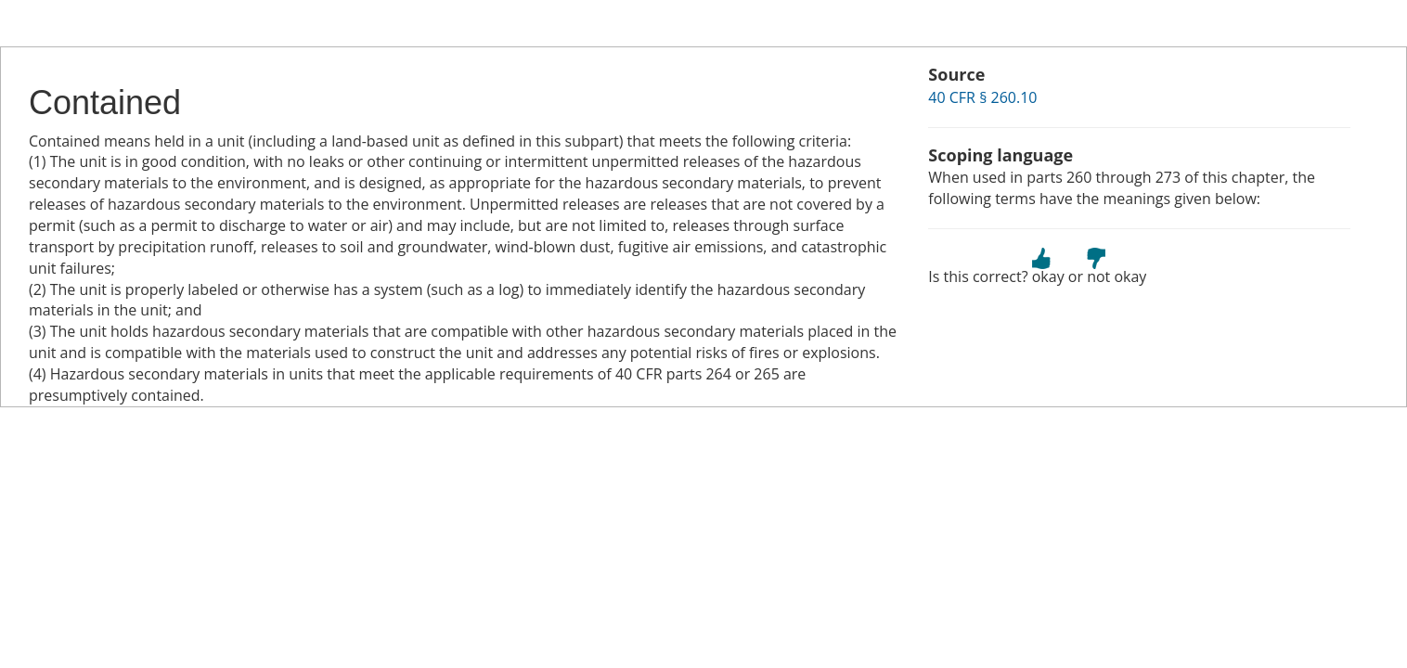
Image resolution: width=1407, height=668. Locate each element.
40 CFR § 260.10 (982, 97)
